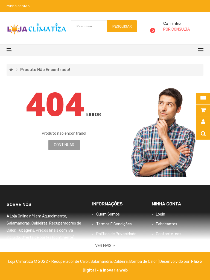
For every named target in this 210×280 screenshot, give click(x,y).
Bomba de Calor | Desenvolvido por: (160, 261)
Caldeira (120, 261)
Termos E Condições (114, 224)
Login (160, 214)
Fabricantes (166, 224)
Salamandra (101, 261)
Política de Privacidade (116, 234)
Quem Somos (108, 214)
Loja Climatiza (20, 261)
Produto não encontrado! (45, 70)
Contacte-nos (168, 234)
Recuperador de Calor (70, 261)
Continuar (64, 145)
